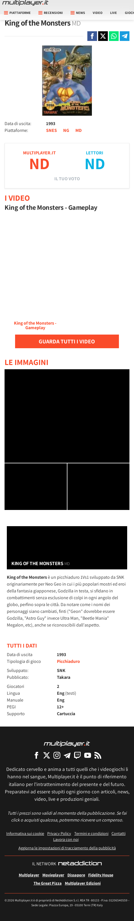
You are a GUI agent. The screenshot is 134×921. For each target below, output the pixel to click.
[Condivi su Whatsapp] (114, 36)
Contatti (118, 833)
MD (78, 130)
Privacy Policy (59, 833)
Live (113, 13)
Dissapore (76, 875)
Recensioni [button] (50, 13)
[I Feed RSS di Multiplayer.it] (97, 755)
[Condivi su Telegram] (124, 36)
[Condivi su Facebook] (92, 36)
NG (66, 130)
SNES (51, 130)
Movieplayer (53, 875)
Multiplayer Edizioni (83, 883)
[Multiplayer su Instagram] (56, 755)
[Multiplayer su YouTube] (87, 755)
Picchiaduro (68, 661)
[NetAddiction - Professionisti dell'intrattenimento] (80, 863)
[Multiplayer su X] (46, 755)
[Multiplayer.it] (25, 3)
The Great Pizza (48, 883)
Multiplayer (29, 875)
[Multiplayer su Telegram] (67, 755)
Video (97, 13)
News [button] (78, 13)
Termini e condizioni (91, 833)
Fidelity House (100, 875)
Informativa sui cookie (25, 833)
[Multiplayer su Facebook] (36, 755)
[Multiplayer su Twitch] (77, 755)
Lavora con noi (66, 839)
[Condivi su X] (103, 36)
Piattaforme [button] (17, 13)
